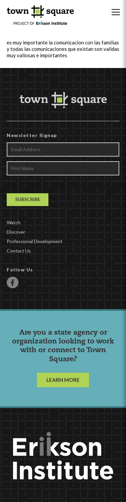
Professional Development (34, 241)
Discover (16, 232)
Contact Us (19, 251)
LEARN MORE (63, 379)
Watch (13, 222)
